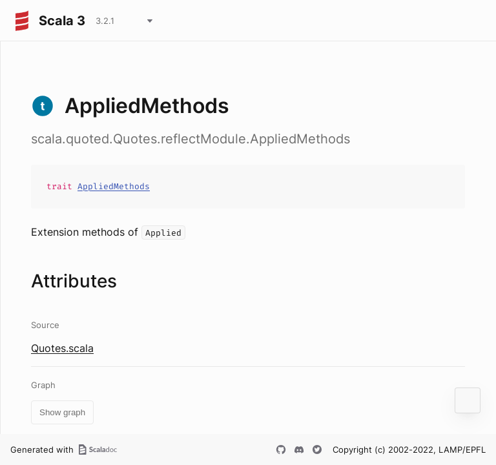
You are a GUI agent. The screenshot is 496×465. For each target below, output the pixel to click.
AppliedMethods (114, 186)
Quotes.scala (62, 348)
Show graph (62, 412)
